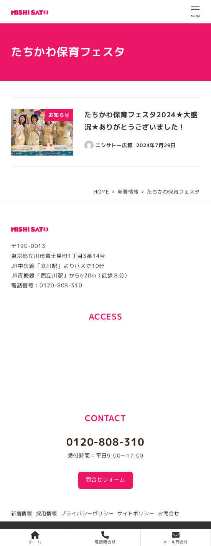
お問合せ (168, 513)
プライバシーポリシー (87, 513)
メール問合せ (175, 537)
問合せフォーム (105, 480)
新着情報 (21, 513)
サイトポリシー (136, 513)
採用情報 (46, 513)
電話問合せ (105, 537)
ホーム (35, 537)
